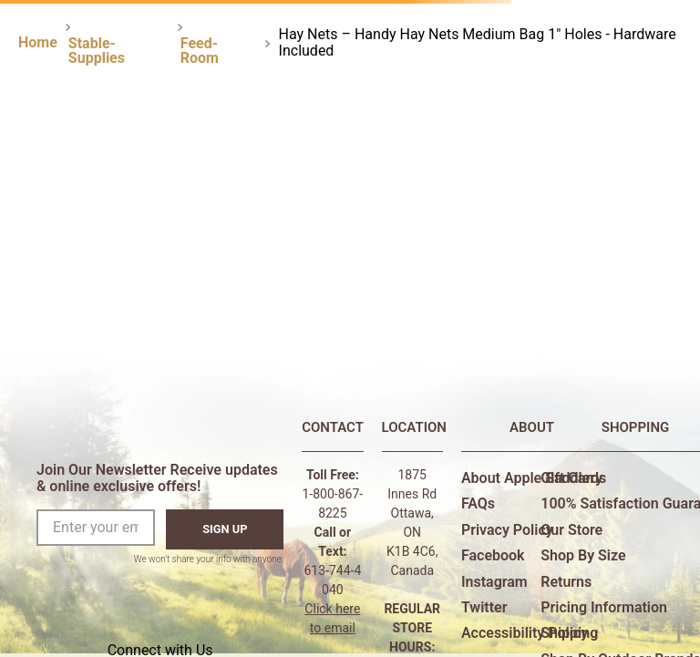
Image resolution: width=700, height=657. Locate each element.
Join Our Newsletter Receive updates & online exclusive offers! (157, 478)
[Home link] (38, 43)
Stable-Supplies (96, 51)
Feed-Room (199, 51)
